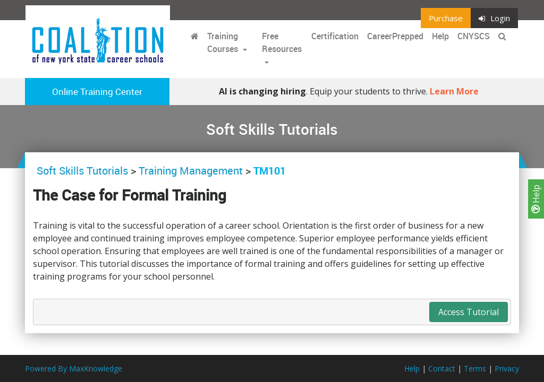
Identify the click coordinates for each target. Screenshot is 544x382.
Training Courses (223, 42)
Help (536, 199)
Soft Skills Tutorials (84, 170)
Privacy (507, 368)
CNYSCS (473, 36)
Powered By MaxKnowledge (73, 368)
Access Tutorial (468, 312)
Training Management (191, 170)
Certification (335, 36)
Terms (475, 368)
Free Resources (282, 42)
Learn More (454, 91)
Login (494, 18)
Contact (441, 368)
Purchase (446, 18)
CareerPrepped (395, 36)
